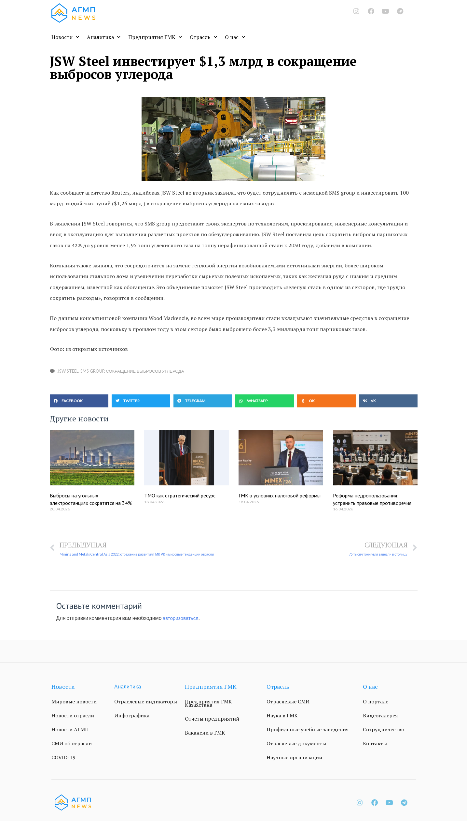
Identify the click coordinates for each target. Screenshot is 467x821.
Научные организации (294, 758)
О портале (375, 702)
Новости (65, 37)
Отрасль (203, 37)
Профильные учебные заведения (308, 730)
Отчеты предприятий (212, 719)
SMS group (92, 371)
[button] (79, 400)
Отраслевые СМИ (288, 702)
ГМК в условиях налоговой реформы (280, 495)
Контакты (375, 744)
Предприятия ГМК (155, 37)
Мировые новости (74, 702)
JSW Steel (67, 371)
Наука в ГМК (282, 716)
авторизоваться (181, 618)
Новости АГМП (70, 730)
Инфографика (131, 716)
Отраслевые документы (296, 744)
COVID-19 (63, 758)
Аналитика (103, 37)
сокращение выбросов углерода (145, 371)
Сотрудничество (383, 730)
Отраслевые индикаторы (145, 702)
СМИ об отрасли (71, 744)
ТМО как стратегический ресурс (179, 495)
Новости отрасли (72, 716)
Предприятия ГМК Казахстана (208, 704)
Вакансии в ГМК (205, 733)
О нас (235, 37)
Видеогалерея (380, 716)
